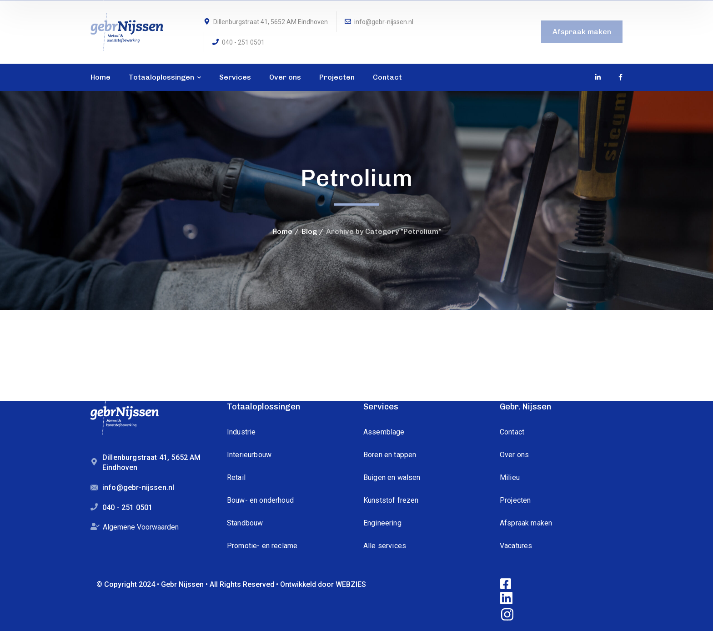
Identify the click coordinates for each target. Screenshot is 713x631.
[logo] (126, 31)
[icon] (598, 77)
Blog (309, 231)
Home (282, 231)
